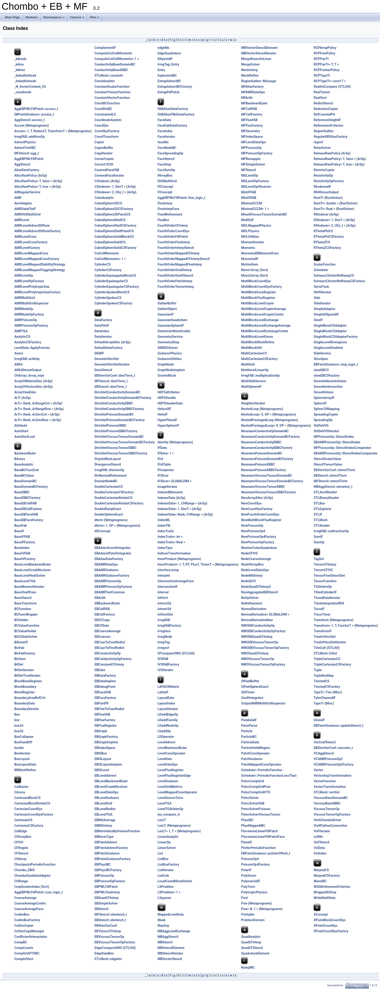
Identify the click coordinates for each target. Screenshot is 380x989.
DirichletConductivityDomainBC (117, 392)
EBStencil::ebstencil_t (110, 920)
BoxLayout (22, 759)
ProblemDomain (253, 920)
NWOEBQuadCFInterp (257, 636)
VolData (319, 848)
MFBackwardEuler (254, 103)
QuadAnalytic (251, 937)
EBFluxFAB (102, 714)
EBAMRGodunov (106, 570)
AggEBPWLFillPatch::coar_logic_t (38, 892)
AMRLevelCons (25, 236)
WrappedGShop (325, 892)
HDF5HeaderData (170, 403)
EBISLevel (101, 770)
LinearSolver (167, 848)
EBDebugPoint (104, 687)
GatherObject (167, 309)
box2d (18, 725)
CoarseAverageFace (29, 909)
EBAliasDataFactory (108, 559)
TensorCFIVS (323, 570)
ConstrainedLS (105, 114)
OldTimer (248, 692)
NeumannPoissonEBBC (258, 464)
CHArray (20, 859)
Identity (163, 442)
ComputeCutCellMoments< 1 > (116, 59)
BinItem (20, 659)
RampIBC (248, 967)
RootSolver (334, 198)
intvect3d (164, 609)
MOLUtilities (250, 236)
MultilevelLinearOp (255, 370)
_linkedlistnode (25, 81)
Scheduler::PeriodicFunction (261, 770)
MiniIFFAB (248, 192)
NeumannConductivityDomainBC (265, 431)
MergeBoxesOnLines (256, 59)
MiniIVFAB (248, 198)
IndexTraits (166, 531)
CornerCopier (104, 159)
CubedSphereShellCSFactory (115, 225)
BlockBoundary (25, 687)
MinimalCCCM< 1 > (255, 209)
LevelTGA (165, 803)
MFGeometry (250, 131)
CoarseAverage (25, 898)
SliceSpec (321, 359)
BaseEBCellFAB (25, 503)
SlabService (322, 353)
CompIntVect (23, 959)
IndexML (164, 520)
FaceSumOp (166, 170)
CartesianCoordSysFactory (33, 814)
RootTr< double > (326, 203)
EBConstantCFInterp (109, 664)
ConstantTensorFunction (112, 92)
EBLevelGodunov (106, 798)
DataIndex (101, 331)
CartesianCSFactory (28, 825)
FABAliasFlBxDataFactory (176, 114)
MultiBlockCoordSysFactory (261, 286)
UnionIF (319, 720)
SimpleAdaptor (324, 309)
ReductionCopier (326, 109)
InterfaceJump (168, 570)
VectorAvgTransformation (332, 775)
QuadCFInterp (251, 942)
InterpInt (164, 575)
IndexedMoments (170, 492)
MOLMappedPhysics (256, 225)
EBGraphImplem (106, 742)
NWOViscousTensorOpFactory (263, 664)
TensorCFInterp (325, 564)
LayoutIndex (166, 703)
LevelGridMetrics (170, 787)
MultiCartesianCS (254, 353)
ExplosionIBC (167, 75)
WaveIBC (320, 881)
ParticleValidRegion (255, 748)
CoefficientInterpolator (30, 937)
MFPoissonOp (251, 148)
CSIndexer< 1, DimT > (109, 186)
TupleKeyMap (323, 675)
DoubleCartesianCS (108, 486)
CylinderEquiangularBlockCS (115, 275)
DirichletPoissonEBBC (110, 425)
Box (17, 714)
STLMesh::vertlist (327, 792)
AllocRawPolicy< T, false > (33, 181)
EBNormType (103, 837)
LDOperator (166, 737)
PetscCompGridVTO (255, 792)
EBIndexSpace (104, 748)
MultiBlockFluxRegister (258, 298)
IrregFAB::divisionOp (109, 470)
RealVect (320, 98)
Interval (163, 592)
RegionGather (323, 131)
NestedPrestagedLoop (257, 420)
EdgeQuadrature (169, 53)
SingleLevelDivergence (330, 342)
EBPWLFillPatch (106, 887)
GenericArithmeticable (174, 331)
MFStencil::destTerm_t (111, 381)
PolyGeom (248, 875)
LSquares (164, 898)
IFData (162, 448)
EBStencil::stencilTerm (330, 475)
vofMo (318, 837)
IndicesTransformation (174, 553)
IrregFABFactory (169, 625)
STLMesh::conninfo (108, 75)
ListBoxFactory (168, 864)
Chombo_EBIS (24, 870)
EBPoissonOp (104, 875)
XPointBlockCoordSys (330, 920)
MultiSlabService (253, 381)
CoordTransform (106, 136)
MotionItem (249, 264)
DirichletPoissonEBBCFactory (115, 431)
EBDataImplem (105, 681)
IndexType (165, 548)
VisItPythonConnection (330, 825)
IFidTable (164, 464)
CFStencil (21, 853)
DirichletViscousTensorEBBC (115, 448)
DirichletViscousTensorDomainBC (119, 436)
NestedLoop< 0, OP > (256, 414)
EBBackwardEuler (107, 603)
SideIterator (322, 303)
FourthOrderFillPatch (173, 236)
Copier (99, 142)
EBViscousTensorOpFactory (114, 942)
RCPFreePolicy (324, 53)
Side (317, 298)
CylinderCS (102, 264)
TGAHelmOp (323, 586)
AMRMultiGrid (24, 298)
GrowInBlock (167, 375)
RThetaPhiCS (323, 231)
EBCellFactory (104, 614)
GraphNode (166, 364)
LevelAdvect (166, 742)
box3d (18, 731)
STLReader (322, 525)
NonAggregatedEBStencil (259, 592)
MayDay (163, 925)
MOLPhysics (250, 231)
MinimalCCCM (251, 203)
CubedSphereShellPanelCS (114, 231)
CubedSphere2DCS (108, 203)
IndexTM (164, 525)
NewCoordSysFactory (256, 509)
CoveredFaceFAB (106, 170)
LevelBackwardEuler (172, 748)
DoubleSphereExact (108, 514)
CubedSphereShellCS (109, 220)
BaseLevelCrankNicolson (32, 570)
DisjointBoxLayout (107, 459)
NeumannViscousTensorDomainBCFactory (272, 481)
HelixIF (163, 414)
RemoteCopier (324, 170)
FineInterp (165, 203)
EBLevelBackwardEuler (111, 781)
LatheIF (163, 692)
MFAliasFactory (252, 86)
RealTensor (322, 92)
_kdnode (20, 59)
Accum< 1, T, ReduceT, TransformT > (40, 131)
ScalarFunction (324, 264)
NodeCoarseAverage (256, 559)
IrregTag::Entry (168, 64)
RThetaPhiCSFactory (329, 236)
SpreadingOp (323, 420)
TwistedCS (321, 681)
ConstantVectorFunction (112, 98)
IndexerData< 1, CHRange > (177, 503)
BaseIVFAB (22, 553)
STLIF (318, 514)
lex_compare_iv (169, 814)
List (160, 853)
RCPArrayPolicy (325, 48)
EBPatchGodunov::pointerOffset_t (265, 853)
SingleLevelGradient (328, 348)
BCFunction (22, 609)
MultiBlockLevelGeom (257, 336)
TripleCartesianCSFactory (332, 664)
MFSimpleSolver (253, 164)
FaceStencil (166, 159)
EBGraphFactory (106, 737)
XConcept (321, 914)
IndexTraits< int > (170, 536)
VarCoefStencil (325, 742)
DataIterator (103, 336)
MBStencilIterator (170, 953)
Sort (264, 270)
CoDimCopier (24, 925)
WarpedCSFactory (327, 875)
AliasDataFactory (26, 170)
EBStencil (101, 909)
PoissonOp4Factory (255, 864)
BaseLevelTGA (25, 581)
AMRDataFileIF (25, 209)
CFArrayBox (22, 837)
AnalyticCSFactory (27, 342)
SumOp (319, 542)
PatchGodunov (251, 759)
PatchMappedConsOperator (261, 764)
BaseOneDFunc (25, 592)
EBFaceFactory (105, 698)
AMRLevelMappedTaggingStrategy (39, 270)
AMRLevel (21, 220)
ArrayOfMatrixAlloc (28, 381)
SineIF (318, 320)
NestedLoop (250, 409)
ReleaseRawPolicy (327, 153)
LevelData (165, 759)
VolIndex (320, 853)
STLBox (319, 503)
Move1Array (250, 270)
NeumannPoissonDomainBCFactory (267, 459)
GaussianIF (166, 314)
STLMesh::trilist (325, 653)
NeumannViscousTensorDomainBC (266, 475)
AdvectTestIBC (25, 148)
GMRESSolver (168, 348)
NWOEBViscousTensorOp (259, 642)
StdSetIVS (321, 425)
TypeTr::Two (323, 692)
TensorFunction (325, 581)
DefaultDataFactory (108, 348)
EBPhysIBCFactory (107, 870)
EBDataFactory (105, 675)
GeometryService (170, 336)
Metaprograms (37, 125)
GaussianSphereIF (171, 325)
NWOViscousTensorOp (257, 659)
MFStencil (248, 170)
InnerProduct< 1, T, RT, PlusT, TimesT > (186, 564)
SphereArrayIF (324, 398)
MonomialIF (250, 259)
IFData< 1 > (166, 453)
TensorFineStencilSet (329, 575)
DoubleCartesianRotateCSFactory (118, 503)
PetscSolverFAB (252, 803)
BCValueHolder (25, 631)
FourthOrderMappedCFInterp (179, 253)
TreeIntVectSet (324, 636)
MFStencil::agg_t (26, 153)
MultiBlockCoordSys (256, 281)
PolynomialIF (250, 881)
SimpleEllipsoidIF (326, 314)
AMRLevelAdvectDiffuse (32, 225)
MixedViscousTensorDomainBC (264, 214)
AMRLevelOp (23, 275)
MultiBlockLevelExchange (260, 320)
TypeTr (319, 703)
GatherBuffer (167, 303)
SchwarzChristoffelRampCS (334, 275)
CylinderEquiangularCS (111, 281)
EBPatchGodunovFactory (112, 859)
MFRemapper (251, 159)
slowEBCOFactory (327, 375)
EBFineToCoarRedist (109, 709)
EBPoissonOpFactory (109, 881)
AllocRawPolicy (25, 175)
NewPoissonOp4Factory (258, 536)
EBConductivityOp (107, 653)
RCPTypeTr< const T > (330, 81)
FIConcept (165, 192)
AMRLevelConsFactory (30, 242)
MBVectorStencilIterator (258, 53)
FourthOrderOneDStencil (175, 275)
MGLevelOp (249, 175)
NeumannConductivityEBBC (261, 442)
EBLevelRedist (104, 809)
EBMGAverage (104, 820)
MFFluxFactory (252, 125)
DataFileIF (101, 325)
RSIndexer (321, 214)
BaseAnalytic (23, 464)
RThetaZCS (322, 242)
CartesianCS (23, 820)
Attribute (20, 425)
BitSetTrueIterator (27, 675)
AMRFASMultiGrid (27, 214)
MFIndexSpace (252, 136)
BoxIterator (22, 753)
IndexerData (166, 498)
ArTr (17, 398)
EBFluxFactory (104, 720)
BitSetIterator (24, 670)
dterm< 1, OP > (105, 525)
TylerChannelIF (325, 698)
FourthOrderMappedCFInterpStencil (184, 259)
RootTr (319, 198)
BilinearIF (21, 642)
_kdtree (19, 70)
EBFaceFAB (102, 692)
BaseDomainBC (25, 481)
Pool (244, 898)
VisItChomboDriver (327, 820)
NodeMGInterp (251, 575)
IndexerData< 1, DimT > (174, 509)
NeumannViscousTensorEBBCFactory (268, 492)
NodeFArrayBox (252, 564)
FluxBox (163, 220)
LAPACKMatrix (168, 687)
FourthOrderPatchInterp (175, 281)
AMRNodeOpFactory (29, 314)
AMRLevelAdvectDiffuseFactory (37, 231)
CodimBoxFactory (27, 920)
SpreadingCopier (326, 414)
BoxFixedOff (23, 742)
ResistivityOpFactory (329, 181)
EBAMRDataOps (106, 564)
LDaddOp (164, 731)
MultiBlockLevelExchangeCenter (264, 331)
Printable (247, 914)
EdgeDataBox (104, 953)
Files (95, 19)
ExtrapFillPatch (169, 92)
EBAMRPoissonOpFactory (113, 586)
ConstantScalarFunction (111, 86)
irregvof (163, 648)
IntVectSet (165, 614)
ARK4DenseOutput (27, 370)
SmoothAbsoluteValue (330, 381)
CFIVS (18, 842)
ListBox (163, 859)
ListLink (163, 875)
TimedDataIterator (327, 598)
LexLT (162, 820)
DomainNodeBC (106, 481)
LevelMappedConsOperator (177, 792)
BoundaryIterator (26, 709)
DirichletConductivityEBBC (113, 403)
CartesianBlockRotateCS (32, 803)
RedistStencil (323, 103)
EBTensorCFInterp (107, 931)
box (17, 720)
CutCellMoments (106, 253)
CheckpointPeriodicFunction (35, 864)
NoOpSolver (250, 598)
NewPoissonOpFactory (257, 542)
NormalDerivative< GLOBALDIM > (265, 614)
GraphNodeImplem (171, 370)
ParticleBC (249, 737)
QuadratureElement (255, 953)
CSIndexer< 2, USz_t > (110, 192)
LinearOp (164, 842)
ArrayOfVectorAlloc (28, 386)
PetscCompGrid (252, 781)
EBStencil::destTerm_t (110, 386)
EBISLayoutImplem (108, 764)
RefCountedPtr (324, 114)
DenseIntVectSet (106, 359)
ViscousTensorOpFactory (332, 814)
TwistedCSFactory (327, 687)
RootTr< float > (324, 209)
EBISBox (100, 753)
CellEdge (20, 831)
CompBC (20, 942)
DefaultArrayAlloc (107, 342)
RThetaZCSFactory (327, 248)
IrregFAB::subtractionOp (331, 531)
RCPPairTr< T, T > (326, 64)
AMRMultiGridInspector (31, 303)
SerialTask (321, 286)
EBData (99, 670)
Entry (161, 70)
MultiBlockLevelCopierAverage (263, 309)
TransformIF (323, 631)
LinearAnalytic (168, 837)
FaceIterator (166, 136)
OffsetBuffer (250, 681)
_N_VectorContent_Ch (30, 86)
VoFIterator (322, 831)
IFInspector (166, 470)
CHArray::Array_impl (29, 375)
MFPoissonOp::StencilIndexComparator (342, 448)
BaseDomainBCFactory (31, 486)
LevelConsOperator (171, 753)
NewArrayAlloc (252, 498)
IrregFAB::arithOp (27, 359)
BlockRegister (24, 692)
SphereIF (320, 403)
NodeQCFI (248, 581)
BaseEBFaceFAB (26, 514)
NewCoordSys (251, 503)
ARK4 (18, 364)
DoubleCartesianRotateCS (113, 498)
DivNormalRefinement (110, 475)
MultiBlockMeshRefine (257, 342)
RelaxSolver (322, 148)
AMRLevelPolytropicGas (32, 286)
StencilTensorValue (328, 464)
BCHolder (21, 620)
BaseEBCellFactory (28, 509)
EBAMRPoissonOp (107, 581)
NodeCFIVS (249, 553)
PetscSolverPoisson (255, 809)
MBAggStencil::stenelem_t (333, 486)
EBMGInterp (103, 825)
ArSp (345, 153)
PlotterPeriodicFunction (258, 848)
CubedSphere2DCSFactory (113, 209)
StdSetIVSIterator (326, 431)
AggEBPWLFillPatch (29, 159)
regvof (318, 142)
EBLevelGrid (103, 803)
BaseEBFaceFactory (28, 520)
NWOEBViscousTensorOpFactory (265, 648)
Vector (318, 770)
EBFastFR (101, 703)
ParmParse (249, 725)
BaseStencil (23, 598)
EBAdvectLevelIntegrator (112, 548)
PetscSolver (250, 798)
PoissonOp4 (250, 859)
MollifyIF (247, 220)
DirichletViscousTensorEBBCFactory (120, 453)
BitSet (18, 664)
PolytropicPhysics (254, 892)
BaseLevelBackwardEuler (32, 564)
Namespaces (54, 19)
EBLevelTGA (103, 814)
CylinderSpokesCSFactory (113, 303)
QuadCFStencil (252, 948)
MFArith (247, 98)
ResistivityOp (323, 175)
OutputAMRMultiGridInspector (263, 703)
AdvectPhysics (25, 142)
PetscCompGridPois (256, 787)
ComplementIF (105, 48)
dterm (98, 520)
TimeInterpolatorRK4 (329, 603)
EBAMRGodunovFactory (111, 575)
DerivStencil (103, 370)
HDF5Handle (167, 398)
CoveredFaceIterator (109, 175)
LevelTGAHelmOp (171, 809)
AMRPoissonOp (25, 320)
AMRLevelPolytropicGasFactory (37, 292)
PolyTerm (248, 887)
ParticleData (250, 742)
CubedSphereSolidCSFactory (115, 248)
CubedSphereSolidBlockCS (114, 236)
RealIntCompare (325, 86)
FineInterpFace (168, 209)
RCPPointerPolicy (327, 70)
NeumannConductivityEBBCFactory (266, 448)
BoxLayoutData (25, 764)
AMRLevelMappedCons (31, 253)
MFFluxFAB (249, 120)
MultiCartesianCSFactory (259, 359)
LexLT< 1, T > (167, 831)
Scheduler (321, 270)
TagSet (319, 559)
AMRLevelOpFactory (29, 281)
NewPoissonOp (252, 525)
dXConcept (102, 531)
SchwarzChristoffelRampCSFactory (339, 281)
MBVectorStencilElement (259, 48)
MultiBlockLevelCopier (257, 303)
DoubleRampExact (107, 509)
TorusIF (319, 609)
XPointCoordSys (325, 925)
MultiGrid (248, 364)
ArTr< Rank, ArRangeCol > (33, 403)
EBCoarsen (102, 636)
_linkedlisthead (25, 75)
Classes (77, 19)
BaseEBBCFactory (27, 498)
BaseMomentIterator (29, 586)
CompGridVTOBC (27, 953)
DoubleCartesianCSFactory (114, 492)
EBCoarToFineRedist (109, 648)
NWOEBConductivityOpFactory (263, 631)
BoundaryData (24, 703)
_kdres (19, 64)
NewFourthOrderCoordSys (260, 514)
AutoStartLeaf (24, 436)
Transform (321, 620)
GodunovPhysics (170, 353)
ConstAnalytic (104, 81)
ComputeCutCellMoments (113, 53)
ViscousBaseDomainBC (331, 798)
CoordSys (101, 125)
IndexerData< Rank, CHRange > (180, 514)
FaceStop (164, 164)
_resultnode (22, 92)
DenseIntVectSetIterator (112, 364)
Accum (19, 125)
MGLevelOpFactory (255, 181)
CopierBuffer (103, 148)
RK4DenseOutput (326, 192)
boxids (19, 748)
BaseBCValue (24, 475)
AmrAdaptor (23, 203)
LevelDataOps (168, 764)
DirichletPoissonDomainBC (114, 414)
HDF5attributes (169, 392)
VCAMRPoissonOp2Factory (333, 764)
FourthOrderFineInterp (174, 242)
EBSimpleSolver (106, 903)
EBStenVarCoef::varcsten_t (333, 748)
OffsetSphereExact (254, 687)
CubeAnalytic (104, 198)
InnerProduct (167, 559)
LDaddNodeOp (168, 725)
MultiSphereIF (251, 386)
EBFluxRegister (105, 725)
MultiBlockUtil (251, 348)
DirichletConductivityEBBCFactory (119, 409)
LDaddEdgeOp (168, 714)
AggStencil (22, 164)
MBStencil (165, 942)
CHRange (21, 881)
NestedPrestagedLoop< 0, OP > (263, 425)
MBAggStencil (168, 937)
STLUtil (344, 86)
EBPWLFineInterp (107, 892)
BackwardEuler (25, 453)
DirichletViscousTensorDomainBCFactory (124, 442)
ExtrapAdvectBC (169, 81)
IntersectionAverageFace (176, 581)
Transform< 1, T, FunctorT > (333, 625)
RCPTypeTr (322, 75)
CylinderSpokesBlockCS (112, 292)
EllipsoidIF (165, 59)
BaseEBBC (22, 492)
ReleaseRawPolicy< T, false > (334, 159)
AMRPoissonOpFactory (31, 325)
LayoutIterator (168, 709)
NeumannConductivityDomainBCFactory (270, 436)
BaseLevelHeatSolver (29, 575)
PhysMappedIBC (253, 825)
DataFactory (103, 320)
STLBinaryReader (326, 498)
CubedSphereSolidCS (109, 242)
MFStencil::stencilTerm (330, 481)
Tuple (318, 670)
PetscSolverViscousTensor (260, 814)
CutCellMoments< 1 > (110, 259)
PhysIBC (247, 820)
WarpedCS (321, 870)
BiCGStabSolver (25, 636)
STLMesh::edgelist (108, 959)
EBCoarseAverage (107, 631)
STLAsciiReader (325, 492)
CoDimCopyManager (29, 931)
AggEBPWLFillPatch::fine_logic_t (181, 198)
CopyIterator (103, 153)
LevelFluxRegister (171, 770)
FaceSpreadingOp (170, 153)
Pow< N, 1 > (249, 909)
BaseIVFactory (24, 559)
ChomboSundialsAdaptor (32, 875)
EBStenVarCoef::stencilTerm (334, 470)
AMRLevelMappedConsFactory (36, 259)
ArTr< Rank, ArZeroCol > (32, 414)
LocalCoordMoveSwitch (175, 881)
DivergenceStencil (107, 464)
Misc (337, 692)
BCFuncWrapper (26, 614)
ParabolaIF (249, 720)
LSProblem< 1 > (169, 892)
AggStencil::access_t (29, 120)
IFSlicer (163, 475)
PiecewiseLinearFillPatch (259, 831)
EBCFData (101, 625)
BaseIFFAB (22, 536)
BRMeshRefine (25, 770)
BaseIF (19, 531)
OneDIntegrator (252, 698)
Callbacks (21, 787)
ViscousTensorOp (326, 809)
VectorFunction (325, 781)
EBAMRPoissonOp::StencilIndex (337, 442)
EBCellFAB (102, 609)
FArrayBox (165, 175)
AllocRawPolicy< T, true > (32, 186)
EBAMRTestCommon (109, 592)
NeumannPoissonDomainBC (261, 453)
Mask (161, 920)
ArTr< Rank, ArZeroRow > (32, 420)
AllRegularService (27, 192)
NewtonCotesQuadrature (259, 548)
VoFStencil (321, 842)
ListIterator (166, 870)
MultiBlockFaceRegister (258, 292)
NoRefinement (251, 603)
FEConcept (165, 186)
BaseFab (20, 525)
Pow (244, 903)
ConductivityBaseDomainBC (114, 64)
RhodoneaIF (322, 186)
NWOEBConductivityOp (258, 625)
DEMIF (99, 353)
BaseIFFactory (24, 542)
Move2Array (250, 275)
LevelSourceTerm (170, 798)
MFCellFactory (251, 114)
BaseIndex (22, 548)
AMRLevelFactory (27, 248)
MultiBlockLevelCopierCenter (262, 314)
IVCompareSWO (169, 653)
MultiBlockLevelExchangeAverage (265, 325)
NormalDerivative (253, 609)
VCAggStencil (324, 753)
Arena (18, 353)
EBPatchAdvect (105, 842)
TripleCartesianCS (327, 659)
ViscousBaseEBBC (327, 803)
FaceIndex (165, 131)
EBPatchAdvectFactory (111, 848)
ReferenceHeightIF (327, 120)
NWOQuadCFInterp (255, 653)
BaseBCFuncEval (26, 470)
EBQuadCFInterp (106, 898)
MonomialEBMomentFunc (260, 253)
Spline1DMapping (327, 409)
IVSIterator (165, 670)
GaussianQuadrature (172, 320)
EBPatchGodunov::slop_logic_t (336, 364)
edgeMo (163, 48)
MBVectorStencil (170, 959)
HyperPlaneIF (167, 420)
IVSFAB (163, 659)
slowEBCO (321, 370)
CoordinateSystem (107, 120)
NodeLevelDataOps (255, 570)
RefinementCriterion (328, 125)
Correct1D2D (103, 164)
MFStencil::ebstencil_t (110, 914)
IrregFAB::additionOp (29, 136)
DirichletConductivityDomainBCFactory (122, 398)
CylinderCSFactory (107, 270)
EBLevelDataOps (106, 792)
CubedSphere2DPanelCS (112, 214)
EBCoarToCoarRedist (109, 642)
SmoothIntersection (328, 386)
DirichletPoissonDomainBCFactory (119, 420)
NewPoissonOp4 (253, 531)
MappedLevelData (171, 914)
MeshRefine (250, 75)
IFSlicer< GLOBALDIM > (175, 481)
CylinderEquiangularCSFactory (116, 286)
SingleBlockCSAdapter (330, 325)
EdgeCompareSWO (108, 948)
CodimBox (21, 914)
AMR (18, 198)
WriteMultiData (324, 898)
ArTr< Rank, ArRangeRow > (33, 409)
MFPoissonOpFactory (256, 153)
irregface (164, 631)
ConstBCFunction (107, 103)
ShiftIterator (322, 292)
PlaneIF (246, 842)
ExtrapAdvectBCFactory (175, 86)
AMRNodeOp (23, 309)
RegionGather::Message (258, 81)
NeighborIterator (253, 403)
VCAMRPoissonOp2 (328, 759)
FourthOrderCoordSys (173, 231)
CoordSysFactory (106, 131)
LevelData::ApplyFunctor (32, 348)
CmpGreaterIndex (27, 887)
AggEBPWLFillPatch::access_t (36, 109)
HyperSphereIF (168, 425)
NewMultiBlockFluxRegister (261, 520)
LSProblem (166, 887)
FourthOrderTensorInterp (176, 286)
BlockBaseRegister (28, 681)
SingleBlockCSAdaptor (330, 331)
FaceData (164, 120)
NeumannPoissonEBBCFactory (263, 470)
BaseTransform (25, 603)
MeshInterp (249, 70)
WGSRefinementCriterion (332, 887)
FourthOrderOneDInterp (175, 270)
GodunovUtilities (170, 359)
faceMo (163, 142)
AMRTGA (21, 331)
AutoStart (21, 431)
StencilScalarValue (327, 459)
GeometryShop (168, 342)
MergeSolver (250, 64)
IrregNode (165, 636)
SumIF (318, 536)
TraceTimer (322, 614)
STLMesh (320, 520)
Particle (246, 731)
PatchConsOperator (255, 753)
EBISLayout (102, 759)
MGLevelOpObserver (256, 186)
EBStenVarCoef (105, 925)
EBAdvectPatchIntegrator (112, 553)
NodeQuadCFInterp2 (256, 586)
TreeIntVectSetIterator (330, 642)
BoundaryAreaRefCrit (29, 698)
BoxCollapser (24, 737)
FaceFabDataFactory (172, 125)
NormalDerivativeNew (257, 620)
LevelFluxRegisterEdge (174, 775)
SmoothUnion (323, 392)
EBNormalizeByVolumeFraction (117, 831)
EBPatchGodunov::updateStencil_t (338, 725)
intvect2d (164, 603)
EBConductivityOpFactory (112, 659)
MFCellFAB (249, 109)
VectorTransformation (330, 787)
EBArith (100, 598)
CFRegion (21, 848)
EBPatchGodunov (107, 853)
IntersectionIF (168, 586)
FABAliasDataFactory (173, 109)
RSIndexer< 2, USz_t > (329, 225)
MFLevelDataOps (253, 142)
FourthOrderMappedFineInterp (180, 264)
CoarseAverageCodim (30, 903)
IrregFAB (164, 620)
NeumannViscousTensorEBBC (263, 486)
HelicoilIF (164, 409)
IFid (160, 459)
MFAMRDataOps (253, 92)
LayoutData (166, 698)
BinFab (19, 648)
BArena (19, 459)
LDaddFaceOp (168, 720)
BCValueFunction (26, 625)
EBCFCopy (102, 620)
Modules (31, 17)
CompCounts (23, 948)
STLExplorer (322, 509)
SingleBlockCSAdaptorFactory (336, 336)
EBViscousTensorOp (109, 937)
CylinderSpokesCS (107, 298)
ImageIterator (168, 486)
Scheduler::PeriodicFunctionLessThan (269, 775)
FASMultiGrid (167, 181)
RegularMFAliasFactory (330, 136)
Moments (248, 248)
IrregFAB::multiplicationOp (260, 375)
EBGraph (100, 731)
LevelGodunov (168, 781)
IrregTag (164, 642)
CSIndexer (101, 181)
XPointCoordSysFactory (331, 931)
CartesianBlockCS (27, 798)
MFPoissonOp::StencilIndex (334, 436)
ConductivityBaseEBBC (111, 70)
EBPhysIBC (102, 864)
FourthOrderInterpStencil (176, 248)
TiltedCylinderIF (325, 592)
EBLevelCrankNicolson (110, 787)
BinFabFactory (24, 653)
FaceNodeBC (167, 148)
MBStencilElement (171, 948)
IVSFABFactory (168, 664)
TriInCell (320, 648)
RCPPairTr (321, 59)
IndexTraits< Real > (171, 542)
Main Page (12, 17)
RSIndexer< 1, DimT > (329, 220)
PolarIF (246, 870)
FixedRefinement (170, 214)
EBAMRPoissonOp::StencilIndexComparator (345, 453)
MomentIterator (252, 242)
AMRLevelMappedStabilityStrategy (39, 264)
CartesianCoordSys (28, 809)
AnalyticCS (22, 336)
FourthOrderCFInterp (173, 225)
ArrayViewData (25, 392)
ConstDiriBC (103, 109)
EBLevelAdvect (105, 775)
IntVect (163, 598)
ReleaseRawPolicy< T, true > (334, 164)
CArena (19, 792)
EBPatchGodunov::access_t (34, 114)
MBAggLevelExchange (174, 931)
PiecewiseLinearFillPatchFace (263, 837)
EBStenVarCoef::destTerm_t (114, 375)
